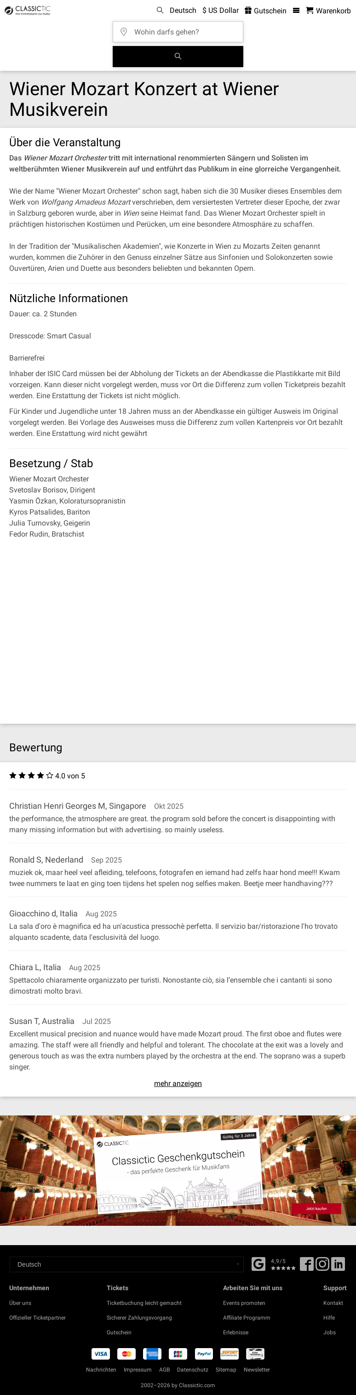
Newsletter (257, 1369)
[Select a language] (127, 1264)
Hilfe (329, 1318)
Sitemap (226, 1369)
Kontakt (333, 1303)
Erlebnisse (235, 1332)
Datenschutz (192, 1369)
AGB (164, 1369)
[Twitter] (322, 1267)
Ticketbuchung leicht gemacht (144, 1303)
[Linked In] (338, 1267)
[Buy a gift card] (178, 1170)
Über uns (20, 1303)
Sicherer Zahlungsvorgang (139, 1318)
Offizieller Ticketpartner (37, 1318)
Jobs (329, 1332)
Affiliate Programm (246, 1318)
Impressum (138, 1369)
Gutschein (119, 1332)
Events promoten (244, 1303)
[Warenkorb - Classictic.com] (328, 10)
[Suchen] (178, 56)
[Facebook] (258, 1263)
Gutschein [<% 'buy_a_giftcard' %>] (266, 10)
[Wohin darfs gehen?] (180, 29)
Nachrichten (101, 1369)
